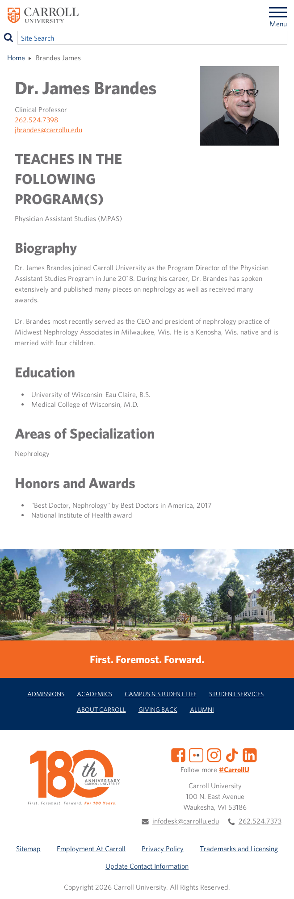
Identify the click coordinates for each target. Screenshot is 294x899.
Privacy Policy (163, 849)
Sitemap (28, 849)
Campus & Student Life (161, 694)
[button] (277, 882)
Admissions (45, 694)
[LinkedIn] (250, 754)
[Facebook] (178, 754)
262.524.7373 (260, 821)
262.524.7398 (36, 120)
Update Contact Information (147, 866)
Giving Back (158, 709)
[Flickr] (196, 754)
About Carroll (101, 709)
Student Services (236, 694)
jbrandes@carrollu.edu (48, 129)
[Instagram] (214, 754)
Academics (94, 694)
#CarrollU (234, 769)
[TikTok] (232, 754)
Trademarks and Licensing (239, 849)
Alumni (202, 709)
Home (16, 58)
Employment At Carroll (91, 849)
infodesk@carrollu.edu (185, 821)
